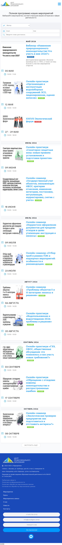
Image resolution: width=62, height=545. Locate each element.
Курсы (5, 495)
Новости (6, 505)
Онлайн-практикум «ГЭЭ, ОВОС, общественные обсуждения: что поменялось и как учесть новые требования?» (40, 352)
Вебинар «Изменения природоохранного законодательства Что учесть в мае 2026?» (39, 50)
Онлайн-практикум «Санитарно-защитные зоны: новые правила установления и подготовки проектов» (39, 153)
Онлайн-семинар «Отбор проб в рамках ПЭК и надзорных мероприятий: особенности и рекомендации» (40, 258)
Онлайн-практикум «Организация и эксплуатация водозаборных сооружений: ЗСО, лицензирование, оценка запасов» (40, 89)
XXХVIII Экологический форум (39, 120)
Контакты (6, 509)
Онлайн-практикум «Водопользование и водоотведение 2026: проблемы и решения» (39, 317)
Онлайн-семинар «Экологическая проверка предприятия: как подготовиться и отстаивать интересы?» (41, 419)
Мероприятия (8, 492)
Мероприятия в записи (11, 499)
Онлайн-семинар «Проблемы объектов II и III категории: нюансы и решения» (40, 291)
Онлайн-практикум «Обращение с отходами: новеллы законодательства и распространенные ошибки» (40, 384)
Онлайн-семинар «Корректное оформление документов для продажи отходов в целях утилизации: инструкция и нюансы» (41, 229)
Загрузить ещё (31, 445)
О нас (5, 502)
